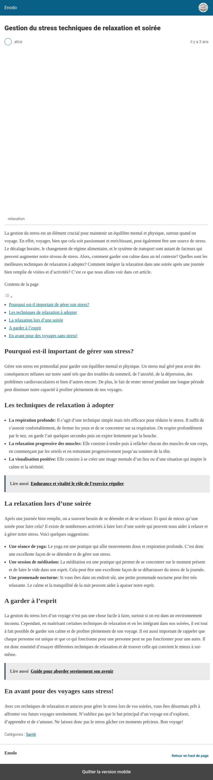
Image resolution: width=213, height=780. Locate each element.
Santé (31, 734)
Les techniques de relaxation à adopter (43, 312)
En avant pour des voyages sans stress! (43, 335)
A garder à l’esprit (25, 328)
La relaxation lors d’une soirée (36, 320)
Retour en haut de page (190, 756)
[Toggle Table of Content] (8, 296)
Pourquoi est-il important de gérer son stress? (49, 304)
